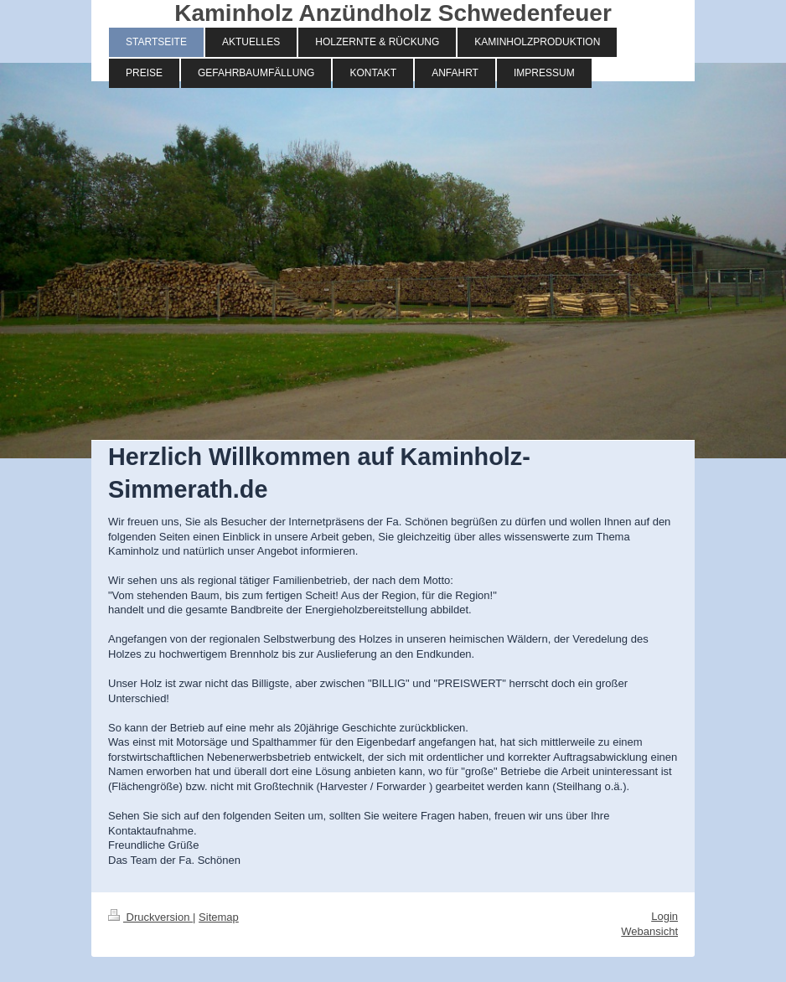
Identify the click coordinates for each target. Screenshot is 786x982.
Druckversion (150, 917)
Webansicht (649, 931)
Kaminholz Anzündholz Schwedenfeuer (393, 13)
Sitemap (219, 917)
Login (664, 916)
